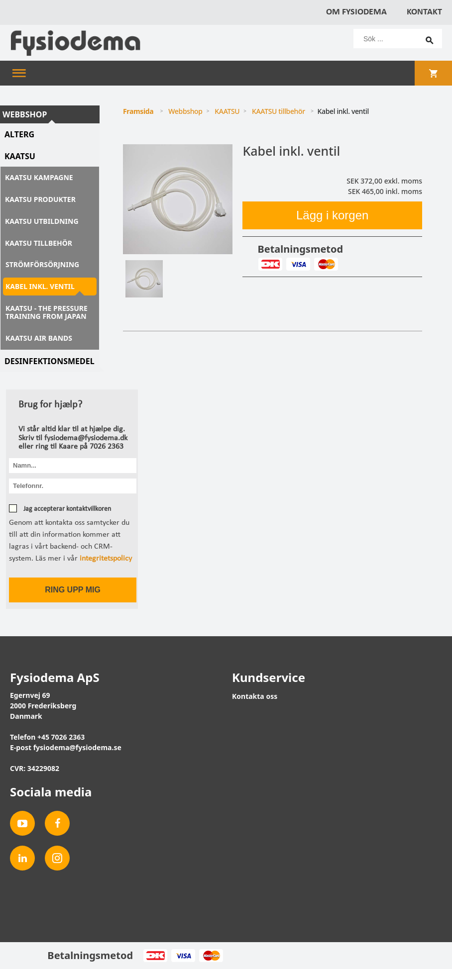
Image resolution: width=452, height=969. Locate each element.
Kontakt (424, 12)
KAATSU (19, 156)
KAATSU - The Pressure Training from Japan (46, 312)
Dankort (270, 264)
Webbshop (24, 114)
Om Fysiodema (356, 12)
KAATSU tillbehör (38, 243)
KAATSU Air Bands (38, 338)
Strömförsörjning (42, 264)
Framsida (138, 111)
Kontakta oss (254, 696)
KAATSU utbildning (42, 221)
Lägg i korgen (332, 215)
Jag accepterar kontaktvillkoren (66, 509)
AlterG (19, 134)
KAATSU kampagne (39, 177)
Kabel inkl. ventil (40, 286)
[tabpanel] (178, 199)
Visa (298, 264)
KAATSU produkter (40, 199)
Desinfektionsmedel (49, 361)
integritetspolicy (106, 559)
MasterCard (326, 264)
